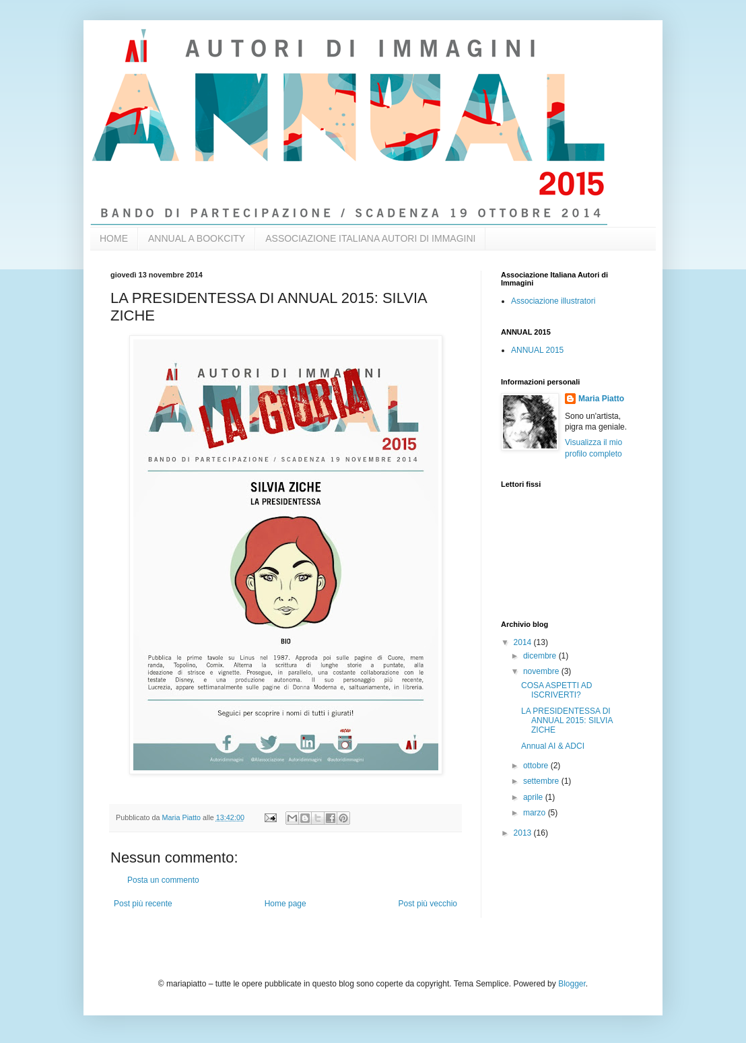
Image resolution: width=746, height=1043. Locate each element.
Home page (285, 903)
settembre (542, 781)
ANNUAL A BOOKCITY (196, 238)
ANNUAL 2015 (537, 350)
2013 (524, 833)
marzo (535, 812)
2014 (524, 642)
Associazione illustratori (553, 301)
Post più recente (143, 903)
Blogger (572, 983)
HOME (114, 238)
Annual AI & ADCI (552, 746)
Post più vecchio (428, 903)
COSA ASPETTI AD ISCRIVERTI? (556, 690)
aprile (534, 797)
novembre (542, 671)
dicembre (541, 656)
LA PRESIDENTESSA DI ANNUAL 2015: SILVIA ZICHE (567, 720)
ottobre (537, 765)
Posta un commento (163, 880)
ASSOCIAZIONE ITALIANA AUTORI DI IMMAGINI (370, 238)
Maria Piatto (601, 398)
